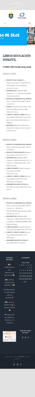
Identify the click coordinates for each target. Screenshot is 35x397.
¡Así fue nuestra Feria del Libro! (9, 282)
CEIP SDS (20, 356)
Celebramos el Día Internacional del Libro (9, 270)
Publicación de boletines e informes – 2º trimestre (9, 319)
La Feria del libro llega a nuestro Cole (9, 306)
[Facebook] (28, 337)
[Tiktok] (22, 337)
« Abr (25, 282)
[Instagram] (25, 337)
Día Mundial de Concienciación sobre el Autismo (9, 294)
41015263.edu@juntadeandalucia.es (17, 4)
